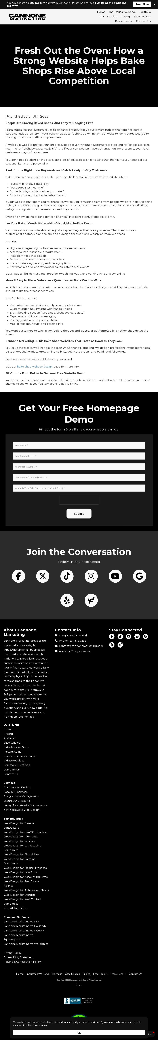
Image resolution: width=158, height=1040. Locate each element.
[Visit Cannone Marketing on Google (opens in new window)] (145, 636)
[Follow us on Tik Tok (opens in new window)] (67, 618)
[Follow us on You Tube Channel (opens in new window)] (115, 618)
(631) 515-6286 (77, 640)
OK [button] (140, 1030)
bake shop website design (35, 366)
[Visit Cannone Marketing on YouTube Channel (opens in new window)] (128, 636)
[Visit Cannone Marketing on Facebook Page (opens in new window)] (111, 636)
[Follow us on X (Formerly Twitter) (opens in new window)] (42, 618)
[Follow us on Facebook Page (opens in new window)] (18, 618)
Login (79, 985)
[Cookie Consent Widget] (79, 1030)
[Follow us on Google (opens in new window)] (139, 618)
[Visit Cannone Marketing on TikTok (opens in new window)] (120, 636)
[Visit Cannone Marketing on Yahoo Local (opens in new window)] (120, 645)
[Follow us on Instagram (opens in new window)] (91, 618)
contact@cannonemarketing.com (81, 645)
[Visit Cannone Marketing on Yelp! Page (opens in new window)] (111, 645)
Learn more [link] (50, 1032)
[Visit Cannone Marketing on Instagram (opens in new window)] (137, 636)
